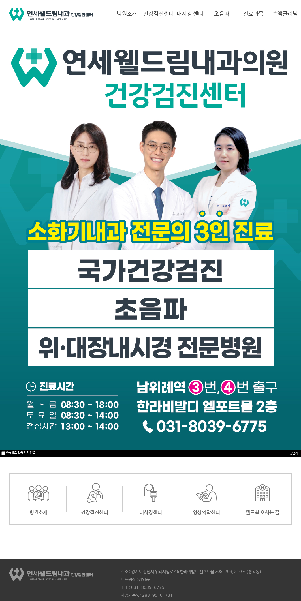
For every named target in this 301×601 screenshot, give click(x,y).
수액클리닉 (285, 14)
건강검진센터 (158, 14)
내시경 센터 (190, 14)
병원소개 (127, 14)
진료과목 (253, 14)
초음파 (221, 14)
